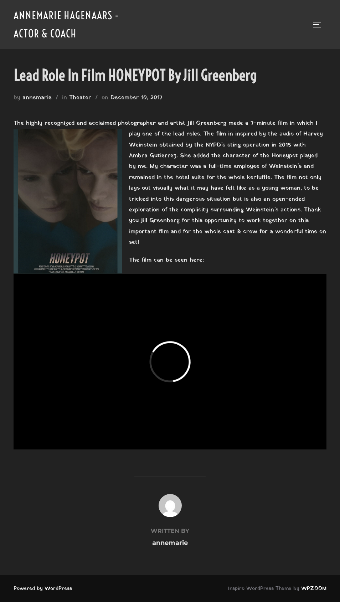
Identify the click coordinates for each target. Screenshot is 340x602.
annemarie (37, 97)
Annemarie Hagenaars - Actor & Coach (66, 24)
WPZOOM (313, 588)
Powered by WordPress (43, 588)
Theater (80, 97)
